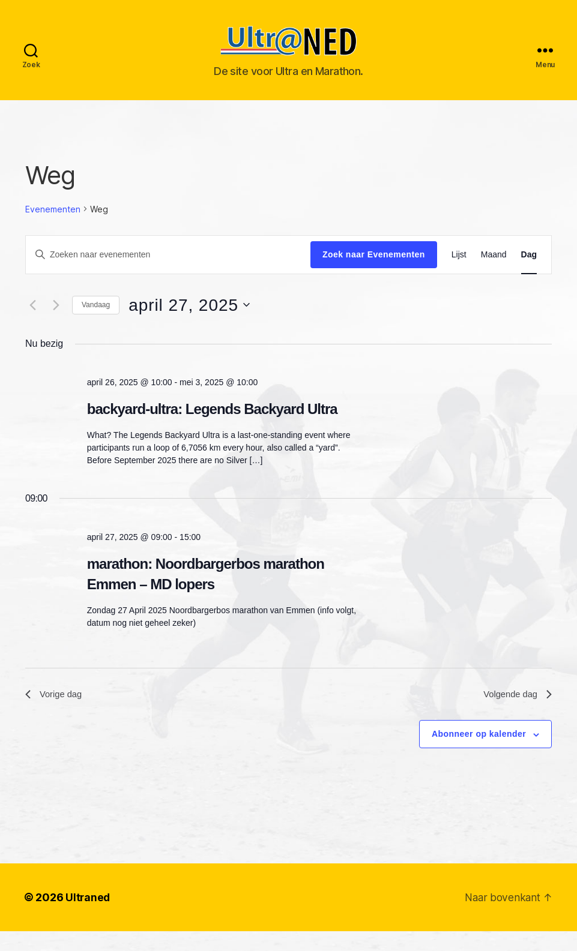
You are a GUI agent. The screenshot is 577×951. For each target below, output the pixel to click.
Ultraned (88, 917)
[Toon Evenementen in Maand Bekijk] (494, 273)
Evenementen (52, 227)
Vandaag (96, 323)
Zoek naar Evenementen (373, 272)
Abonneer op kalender (479, 754)
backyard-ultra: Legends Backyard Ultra (212, 427)
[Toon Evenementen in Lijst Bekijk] (459, 273)
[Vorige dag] (32, 323)
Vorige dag (55, 713)
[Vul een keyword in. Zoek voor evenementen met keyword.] (168, 272)
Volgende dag (515, 713)
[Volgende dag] (56, 323)
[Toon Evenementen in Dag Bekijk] (529, 273)
